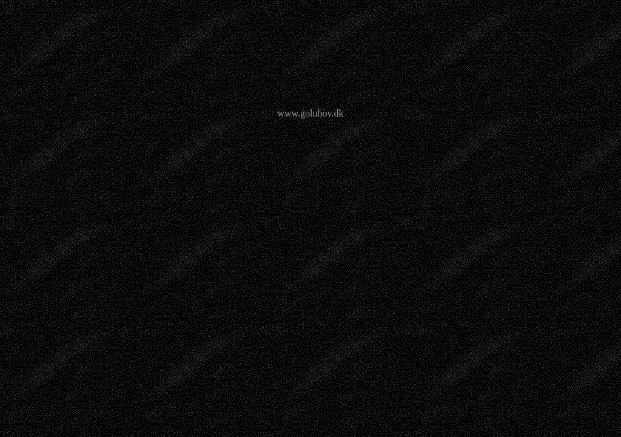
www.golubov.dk (310, 113)
